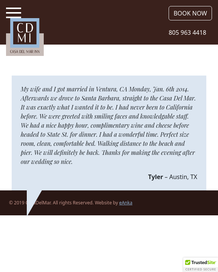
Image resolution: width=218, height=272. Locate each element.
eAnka (125, 202)
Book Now (190, 13)
